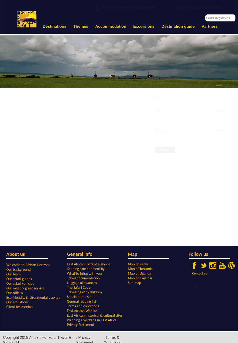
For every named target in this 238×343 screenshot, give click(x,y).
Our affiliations (17, 302)
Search (164, 150)
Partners (210, 26)
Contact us (199, 273)
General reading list (81, 301)
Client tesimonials (19, 307)
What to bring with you (84, 273)
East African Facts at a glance (88, 264)
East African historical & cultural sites (94, 315)
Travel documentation (83, 278)
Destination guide (178, 26)
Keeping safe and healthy (86, 269)
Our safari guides (19, 279)
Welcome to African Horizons (28, 265)
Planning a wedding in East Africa (92, 320)
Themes (80, 26)
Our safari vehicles (20, 283)
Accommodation (110, 26)
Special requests (79, 297)
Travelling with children (84, 292)
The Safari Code (78, 287)
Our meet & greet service (25, 288)
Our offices (14, 293)
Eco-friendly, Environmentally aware (33, 297)
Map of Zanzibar (140, 278)
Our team (13, 274)
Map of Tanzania (140, 269)
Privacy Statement (80, 324)
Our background (18, 269)
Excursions (144, 26)
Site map (134, 283)
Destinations (54, 26)
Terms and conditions (83, 306)
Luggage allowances (82, 283)
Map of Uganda (139, 273)
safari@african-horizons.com (202, 8)
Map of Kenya (138, 264)
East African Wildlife (82, 311)
